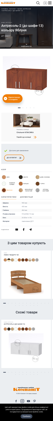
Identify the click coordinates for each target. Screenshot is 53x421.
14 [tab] (15, 305)
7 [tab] (26, 372)
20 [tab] (37, 305)
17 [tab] (26, 305)
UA (45, 3)
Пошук (38, 3)
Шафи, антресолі (24, 9)
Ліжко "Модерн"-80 (11, 255)
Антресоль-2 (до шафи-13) (12, 10)
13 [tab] (48, 372)
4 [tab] (15, 372)
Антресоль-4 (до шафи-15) (14, 324)
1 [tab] (4, 372)
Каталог (12, 9)
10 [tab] (37, 372)
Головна (4, 9)
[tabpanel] (26, 79)
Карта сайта (26, 410)
